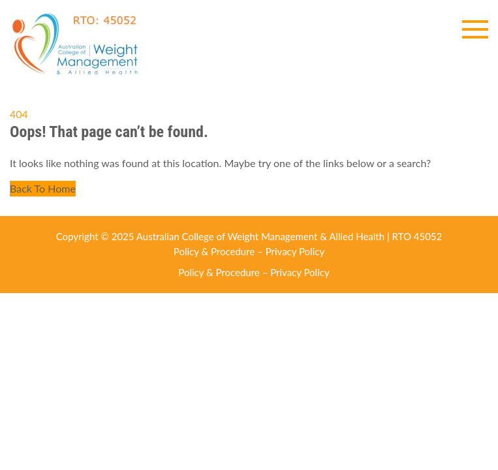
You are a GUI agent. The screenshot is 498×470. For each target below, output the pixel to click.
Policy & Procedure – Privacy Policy (249, 251)
